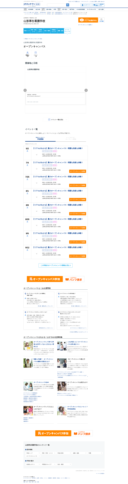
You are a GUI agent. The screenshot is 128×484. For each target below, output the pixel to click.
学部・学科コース (33, 30)
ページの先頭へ (101, 473)
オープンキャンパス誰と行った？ (78, 328)
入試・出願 (101, 9)
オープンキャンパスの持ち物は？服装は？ (67, 395)
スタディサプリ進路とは (73, 1)
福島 (38, 481)
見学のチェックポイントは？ (63, 393)
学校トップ (27, 30)
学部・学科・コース (47, 453)
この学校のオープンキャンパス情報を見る (55, 265)
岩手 (27, 481)
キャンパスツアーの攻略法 (29, 394)
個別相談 (25, 419)
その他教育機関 (80, 9)
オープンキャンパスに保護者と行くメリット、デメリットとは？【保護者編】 (72, 376)
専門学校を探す (43, 12)
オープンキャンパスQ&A (41, 382)
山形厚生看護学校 (58, 12)
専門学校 (71, 9)
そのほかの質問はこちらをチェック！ (78, 332)
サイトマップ (84, 1)
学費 (90, 453)
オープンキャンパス (91, 9)
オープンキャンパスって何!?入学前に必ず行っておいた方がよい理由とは (44, 344)
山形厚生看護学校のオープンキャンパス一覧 (63, 13)
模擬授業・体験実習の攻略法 (30, 398)
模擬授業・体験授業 (28, 418)
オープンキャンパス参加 (84, 24)
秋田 (32, 481)
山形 (53, 12)
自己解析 (37, 9)
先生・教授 (47, 30)
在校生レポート (40, 30)
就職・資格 (60, 30)
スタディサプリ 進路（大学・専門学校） (31, 12)
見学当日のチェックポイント (45, 328)
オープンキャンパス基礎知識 (30, 393)
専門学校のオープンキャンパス (40, 13)
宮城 (30, 481)
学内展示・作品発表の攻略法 (30, 400)
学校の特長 (60, 453)
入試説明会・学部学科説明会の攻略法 (32, 396)
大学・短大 (64, 9)
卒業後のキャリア (54, 30)
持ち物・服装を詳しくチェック (45, 306)
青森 (24, 481)
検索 (67, 4)
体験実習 (25, 421)
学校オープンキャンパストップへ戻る (33, 38)
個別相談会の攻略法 (28, 401)
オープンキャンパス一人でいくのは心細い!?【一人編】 (69, 372)
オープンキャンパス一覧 (67, 12)
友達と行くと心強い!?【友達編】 (64, 373)
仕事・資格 (48, 9)
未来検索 (30, 9)
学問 (54, 9)
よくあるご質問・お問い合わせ (97, 1)
